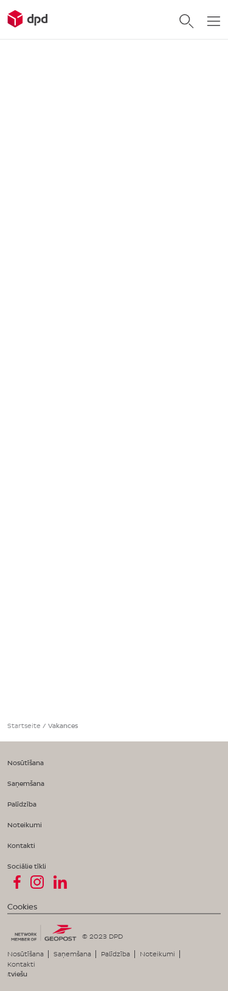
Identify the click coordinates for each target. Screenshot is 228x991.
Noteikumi (24, 825)
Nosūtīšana (25, 762)
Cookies (22, 906)
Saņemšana (25, 783)
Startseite (24, 725)
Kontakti (21, 845)
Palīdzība (21, 804)
